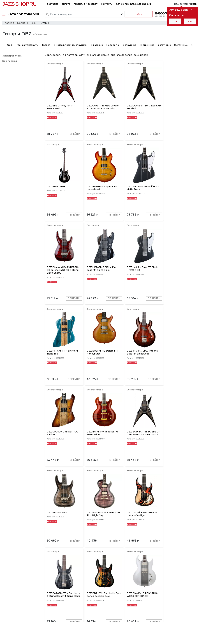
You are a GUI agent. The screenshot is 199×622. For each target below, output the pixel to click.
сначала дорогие (123, 55)
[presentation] (2, 45)
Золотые (144, 576)
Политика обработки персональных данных (26, 617)
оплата (66, 3)
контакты (106, 3)
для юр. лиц (133, 3)
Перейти (73, 135)
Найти (138, 14)
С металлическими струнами (70, 45)
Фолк (10, 45)
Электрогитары (12, 56)
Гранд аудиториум (27, 45)
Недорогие (113, 45)
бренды (112, 597)
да (175, 21)
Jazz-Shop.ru (19, 4)
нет (190, 21)
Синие (156, 576)
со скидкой (142, 55)
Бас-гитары (9, 61)
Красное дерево (95, 576)
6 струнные (164, 45)
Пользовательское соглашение (19, 614)
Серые (78, 576)
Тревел (46, 45)
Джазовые (97, 45)
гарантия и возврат (85, 3)
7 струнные (129, 45)
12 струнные (147, 45)
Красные (113, 576)
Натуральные (182, 576)
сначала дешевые (99, 55)
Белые (167, 576)
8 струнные (181, 45)
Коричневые (129, 576)
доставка (52, 3)
